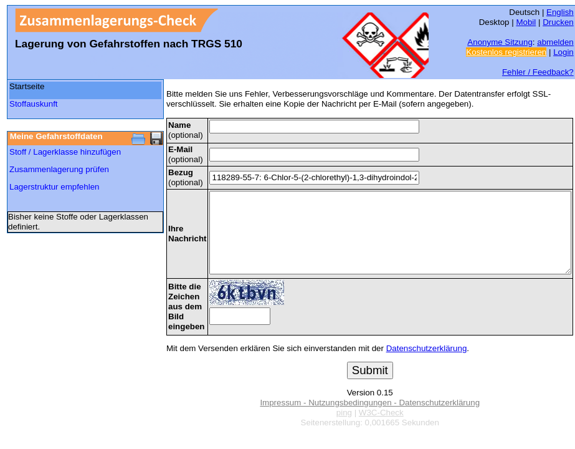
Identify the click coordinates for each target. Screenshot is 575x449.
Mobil (526, 22)
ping (344, 412)
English (560, 12)
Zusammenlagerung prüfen (59, 169)
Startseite (26, 86)
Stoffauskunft (33, 104)
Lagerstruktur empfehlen (54, 186)
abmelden (555, 42)
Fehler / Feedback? (538, 72)
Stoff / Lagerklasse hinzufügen (65, 152)
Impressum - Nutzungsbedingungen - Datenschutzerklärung (370, 402)
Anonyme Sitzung (499, 42)
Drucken (558, 22)
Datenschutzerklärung (426, 348)
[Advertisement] (69, 269)
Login (563, 52)
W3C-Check (381, 412)
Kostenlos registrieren (506, 52)
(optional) (185, 130)
